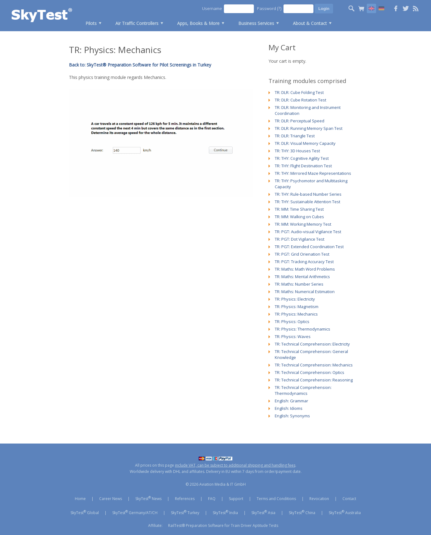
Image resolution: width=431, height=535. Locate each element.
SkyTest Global (84, 512)
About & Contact (310, 23)
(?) (279, 8)
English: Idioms (289, 408)
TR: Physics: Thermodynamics (302, 329)
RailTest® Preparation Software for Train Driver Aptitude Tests (223, 525)
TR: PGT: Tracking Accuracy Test (304, 261)
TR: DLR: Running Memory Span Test (308, 128)
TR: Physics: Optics (292, 321)
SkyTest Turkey (185, 512)
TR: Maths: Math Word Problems (305, 269)
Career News (110, 498)
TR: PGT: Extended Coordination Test (309, 246)
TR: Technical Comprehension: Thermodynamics (303, 390)
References (185, 498)
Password (269, 8)
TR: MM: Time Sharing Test (299, 209)
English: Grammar (291, 401)
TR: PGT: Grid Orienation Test (302, 254)
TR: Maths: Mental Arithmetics (302, 276)
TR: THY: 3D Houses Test (297, 151)
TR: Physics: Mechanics (296, 314)
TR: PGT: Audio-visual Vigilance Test (308, 231)
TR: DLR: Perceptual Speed (299, 121)
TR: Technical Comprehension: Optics (309, 372)
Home (80, 498)
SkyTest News (148, 498)
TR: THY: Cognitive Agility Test (302, 158)
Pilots (91, 23)
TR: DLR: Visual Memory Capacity (305, 143)
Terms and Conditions (276, 498)
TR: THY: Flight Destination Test (303, 166)
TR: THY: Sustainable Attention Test (307, 201)
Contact (349, 498)
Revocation (319, 498)
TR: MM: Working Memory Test (303, 224)
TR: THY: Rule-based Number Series (308, 194)
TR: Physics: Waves (293, 336)
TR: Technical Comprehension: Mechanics (314, 365)
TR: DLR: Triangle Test (295, 136)
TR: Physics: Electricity (295, 299)
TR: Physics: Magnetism (296, 306)
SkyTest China (302, 512)
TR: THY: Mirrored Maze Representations (313, 173)
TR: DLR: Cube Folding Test (299, 92)
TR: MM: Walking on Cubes (299, 216)
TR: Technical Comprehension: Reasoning (314, 380)
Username (212, 8)
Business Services (256, 23)
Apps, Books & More (198, 23)
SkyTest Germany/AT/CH (134, 512)
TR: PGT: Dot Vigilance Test (299, 239)
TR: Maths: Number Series (299, 284)
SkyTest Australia (345, 512)
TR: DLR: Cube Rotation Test (300, 100)
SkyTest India (225, 512)
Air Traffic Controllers (136, 23)
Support (236, 498)
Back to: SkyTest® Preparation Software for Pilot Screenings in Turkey (140, 65)
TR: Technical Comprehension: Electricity (312, 344)
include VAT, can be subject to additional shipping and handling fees (235, 465)
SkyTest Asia (263, 512)
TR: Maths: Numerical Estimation (305, 291)
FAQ (212, 498)
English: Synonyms (292, 416)
